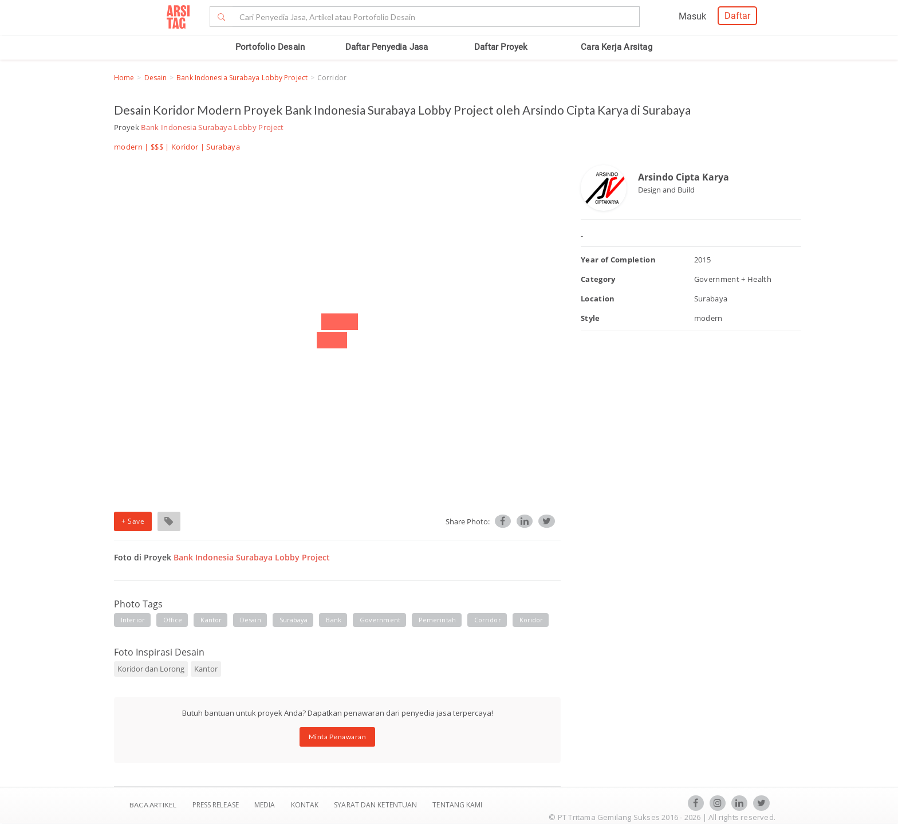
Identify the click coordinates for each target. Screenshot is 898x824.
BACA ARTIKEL (152, 805)
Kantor (206, 669)
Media (265, 805)
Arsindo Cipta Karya (683, 177)
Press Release (215, 805)
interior (133, 619)
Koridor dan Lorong (150, 669)
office (173, 619)
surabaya (293, 619)
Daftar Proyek (501, 47)
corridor (487, 619)
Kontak (306, 805)
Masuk (692, 16)
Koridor (184, 147)
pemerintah (437, 619)
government (380, 619)
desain (250, 619)
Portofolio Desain (270, 47)
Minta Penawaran (338, 736)
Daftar (737, 15)
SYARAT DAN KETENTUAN (376, 805)
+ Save (132, 521)
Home (124, 78)
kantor (211, 619)
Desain (155, 78)
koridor (531, 619)
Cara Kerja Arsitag (616, 47)
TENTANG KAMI (457, 805)
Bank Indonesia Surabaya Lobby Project (242, 78)
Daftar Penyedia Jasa (386, 47)
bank (333, 619)
